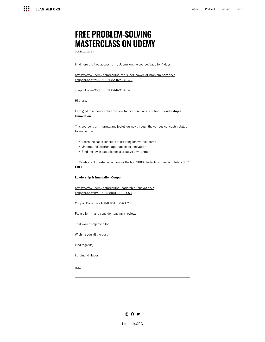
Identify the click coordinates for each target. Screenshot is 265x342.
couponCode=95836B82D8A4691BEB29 (103, 90)
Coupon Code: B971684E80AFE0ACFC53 (103, 203)
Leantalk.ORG (48, 9)
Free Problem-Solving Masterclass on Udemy (115, 38)
